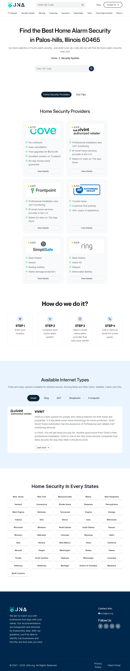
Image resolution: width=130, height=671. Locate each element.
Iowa (88, 520)
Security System (28, 13)
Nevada (18, 550)
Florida (18, 558)
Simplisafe (74, 398)
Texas (88, 543)
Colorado (65, 535)
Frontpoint (94, 398)
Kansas (111, 527)
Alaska (88, 550)
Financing (53, 13)
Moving (42, 13)
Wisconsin (18, 527)
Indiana (18, 520)
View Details (43, 171)
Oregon (41, 550)
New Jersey (18, 497)
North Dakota (65, 527)
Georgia (111, 512)
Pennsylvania (112, 504)
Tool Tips (81, 94)
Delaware (88, 504)
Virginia (88, 512)
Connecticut (41, 504)
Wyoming (88, 535)
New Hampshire (112, 497)
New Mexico (65, 543)
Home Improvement (104, 13)
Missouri (18, 535)
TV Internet (12, 13)
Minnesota (112, 520)
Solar (89, 13)
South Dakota (88, 527)
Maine (88, 497)
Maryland (112, 566)
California (111, 543)
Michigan (65, 566)
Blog (99, 5)
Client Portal (114, 665)
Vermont (18, 504)
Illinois (65, 520)
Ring (46, 398)
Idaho (111, 535)
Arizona (41, 543)
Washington (65, 550)
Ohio (42, 520)
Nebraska (41, 535)
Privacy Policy (98, 665)
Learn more (43, 447)
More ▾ (119, 13)
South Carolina (41, 558)
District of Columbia (88, 566)
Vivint (33, 398)
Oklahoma (41, 566)
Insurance (66, 13)
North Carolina (18, 573)
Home (54, 58)
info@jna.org (105, 613)
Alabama (65, 558)
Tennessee (65, 512)
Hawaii (112, 550)
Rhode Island (65, 504)
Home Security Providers (56, 94)
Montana (42, 527)
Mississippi (88, 558)
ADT (59, 398)
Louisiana (111, 558)
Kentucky (42, 512)
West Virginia (18, 512)
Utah (18, 543)
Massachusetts (65, 497)
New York (41, 497)
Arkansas (18, 566)
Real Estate (78, 13)
